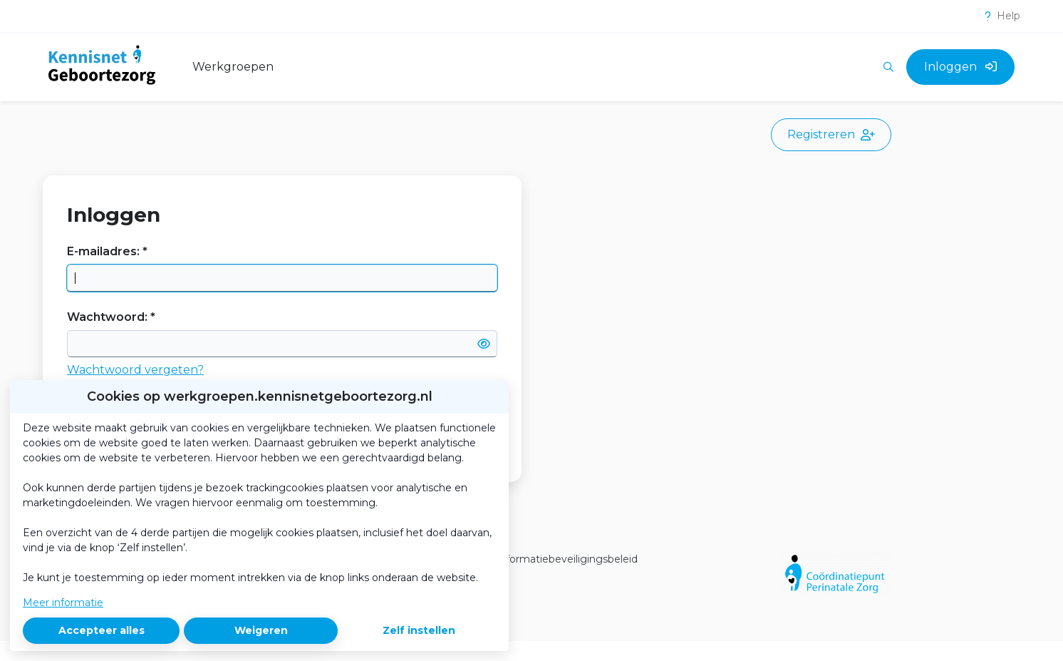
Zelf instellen (419, 630)
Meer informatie (63, 602)
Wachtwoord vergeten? (135, 369)
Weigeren (261, 630)
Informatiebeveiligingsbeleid (567, 559)
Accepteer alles (101, 630)
